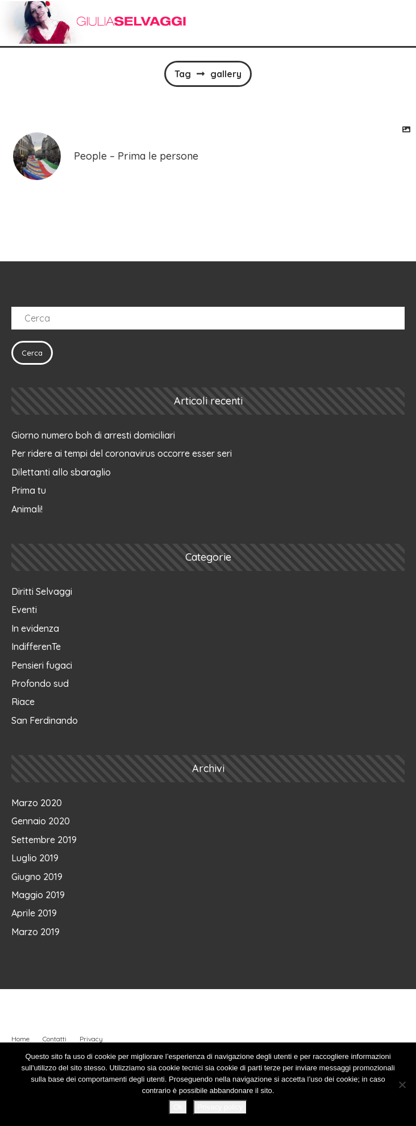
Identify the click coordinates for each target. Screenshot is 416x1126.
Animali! (27, 509)
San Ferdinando (44, 720)
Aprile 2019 (34, 913)
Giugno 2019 (37, 876)
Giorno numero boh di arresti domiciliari (93, 435)
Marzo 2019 (35, 931)
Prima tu (28, 490)
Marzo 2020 (36, 802)
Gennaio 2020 (40, 821)
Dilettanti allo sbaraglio (61, 472)
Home (20, 1039)
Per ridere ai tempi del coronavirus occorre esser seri (121, 453)
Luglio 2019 (35, 858)
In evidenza (35, 628)
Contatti (54, 1039)
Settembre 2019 (44, 839)
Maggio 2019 (38, 894)
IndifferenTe (36, 646)
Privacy (91, 1039)
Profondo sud (40, 683)
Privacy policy (220, 1107)
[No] (401, 1084)
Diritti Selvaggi (41, 591)
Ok (178, 1107)
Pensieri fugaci (41, 665)
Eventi (24, 609)
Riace (23, 701)
